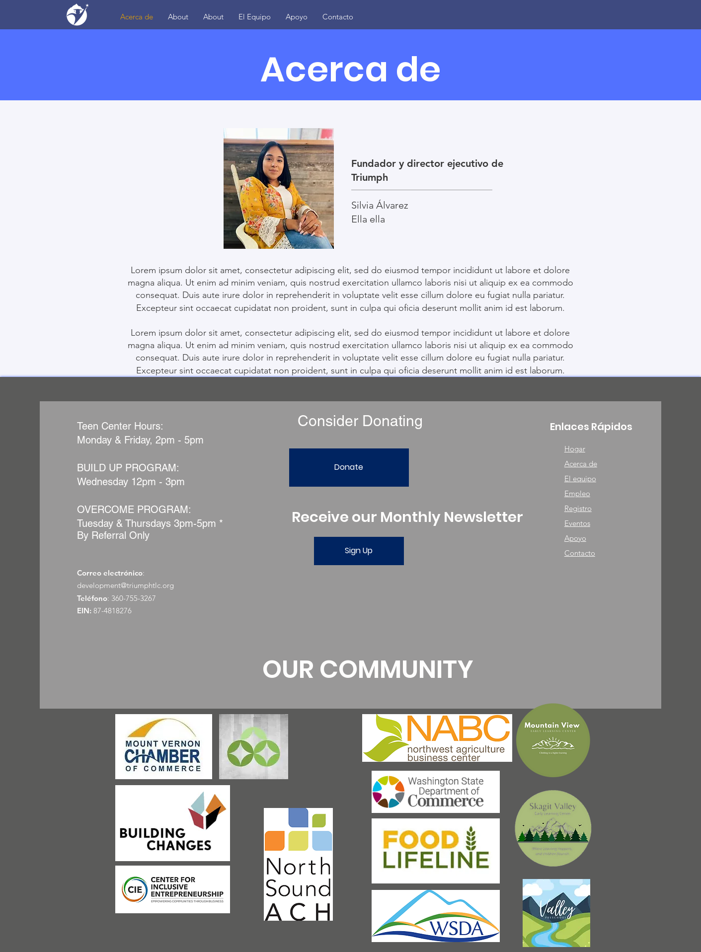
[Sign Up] (359, 551)
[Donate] (349, 467)
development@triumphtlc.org (125, 585)
